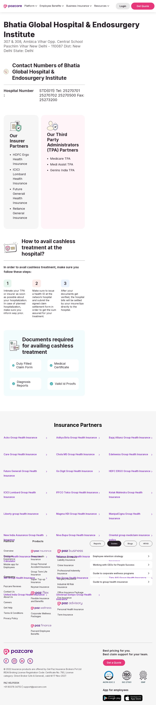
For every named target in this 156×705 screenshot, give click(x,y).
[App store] (133, 698)
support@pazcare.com (34, 686)
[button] (30, 6)
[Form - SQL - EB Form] (119, 77)
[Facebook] (6, 661)
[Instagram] (14, 661)
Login (123, 6)
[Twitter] (30, 661)
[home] (13, 6)
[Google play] (112, 698)
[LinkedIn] (22, 661)
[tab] (97, 543)
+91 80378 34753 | (13, 686)
